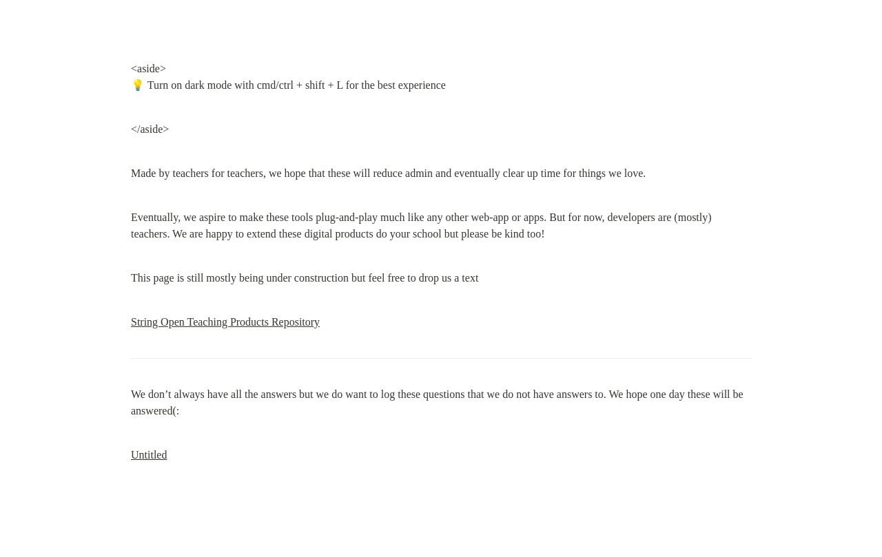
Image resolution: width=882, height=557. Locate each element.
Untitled (149, 455)
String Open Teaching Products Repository (225, 322)
